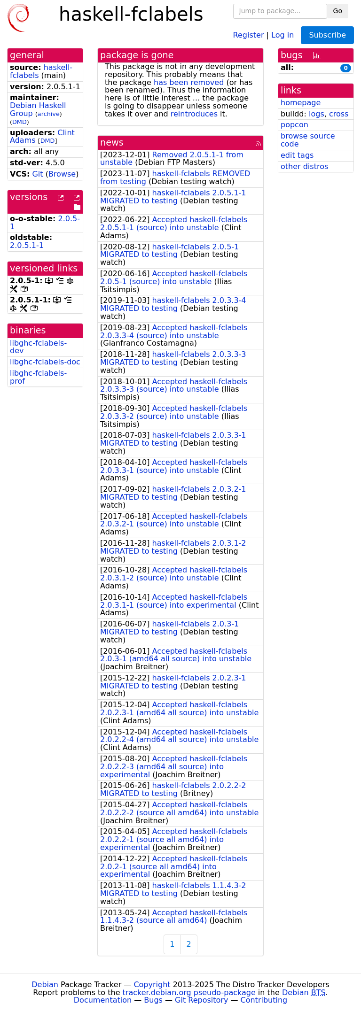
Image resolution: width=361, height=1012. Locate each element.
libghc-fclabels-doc (45, 361)
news (112, 142)
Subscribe (327, 35)
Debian (44, 984)
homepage (301, 102)
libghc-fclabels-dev (38, 347)
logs (316, 113)
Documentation (103, 1000)
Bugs (153, 1000)
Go (337, 11)
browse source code (308, 139)
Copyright (151, 984)
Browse (62, 174)
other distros (304, 166)
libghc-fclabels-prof (38, 377)
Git (37, 174)
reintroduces (194, 113)
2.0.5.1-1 (27, 245)
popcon (294, 124)
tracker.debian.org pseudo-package (189, 992)
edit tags (297, 155)
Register (248, 34)
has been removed (189, 82)
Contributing (264, 1000)
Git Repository (201, 1000)
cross (338, 113)
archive (49, 113)
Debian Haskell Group (38, 109)
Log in (282, 34)
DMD (19, 121)
